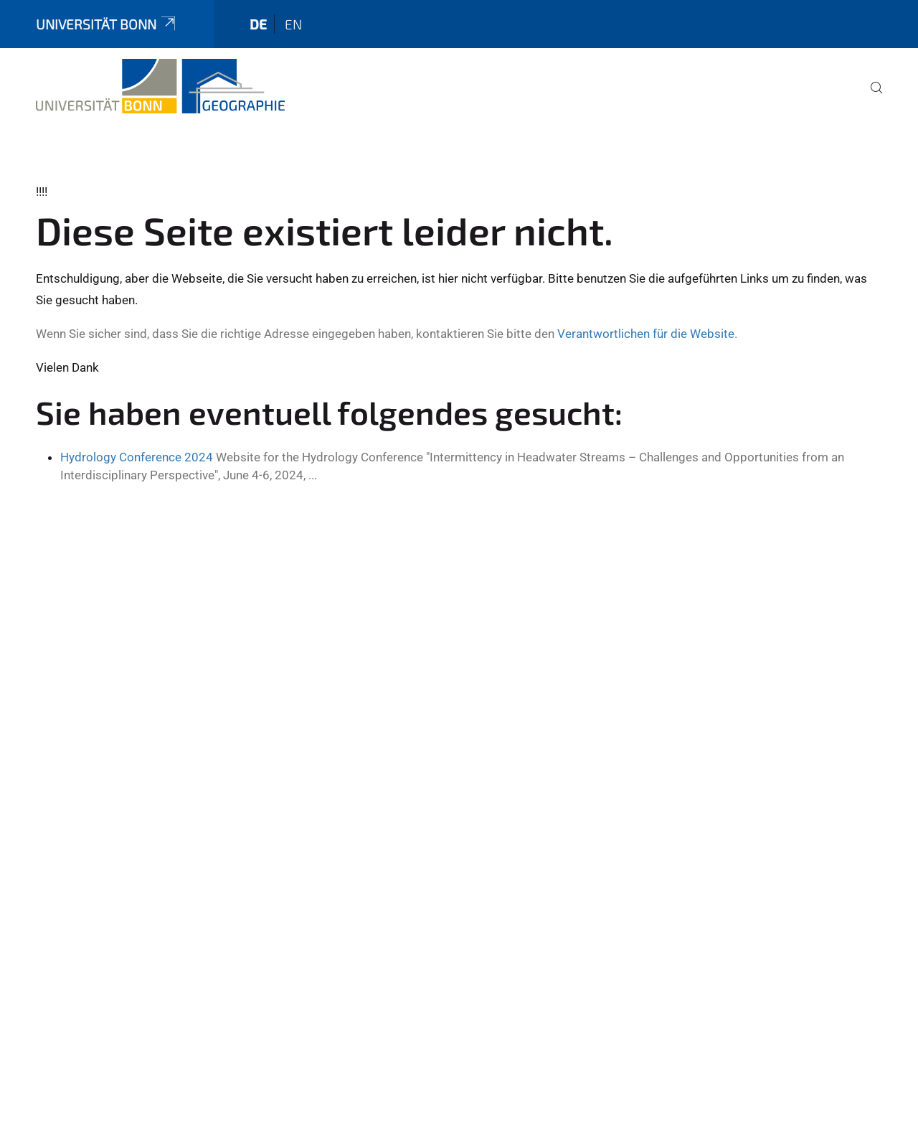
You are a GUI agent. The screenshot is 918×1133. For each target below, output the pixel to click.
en (293, 24)
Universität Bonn (107, 24)
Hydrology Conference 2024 (136, 457)
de (258, 24)
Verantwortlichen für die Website (645, 333)
